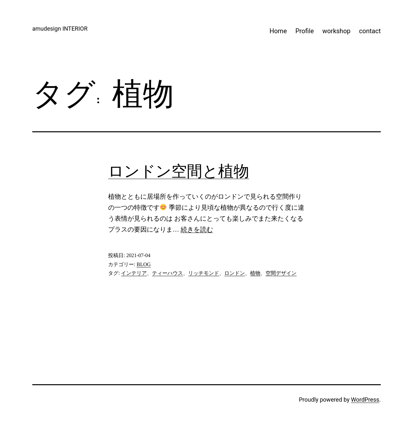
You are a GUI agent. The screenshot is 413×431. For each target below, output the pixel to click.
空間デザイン (281, 273)
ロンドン (234, 273)
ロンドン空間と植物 (178, 171)
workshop (336, 31)
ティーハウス (167, 273)
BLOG (143, 264)
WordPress (365, 399)
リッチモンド (203, 273)
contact (370, 31)
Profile (304, 31)
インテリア (134, 273)
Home (278, 31)
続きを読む (197, 229)
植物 (255, 273)
